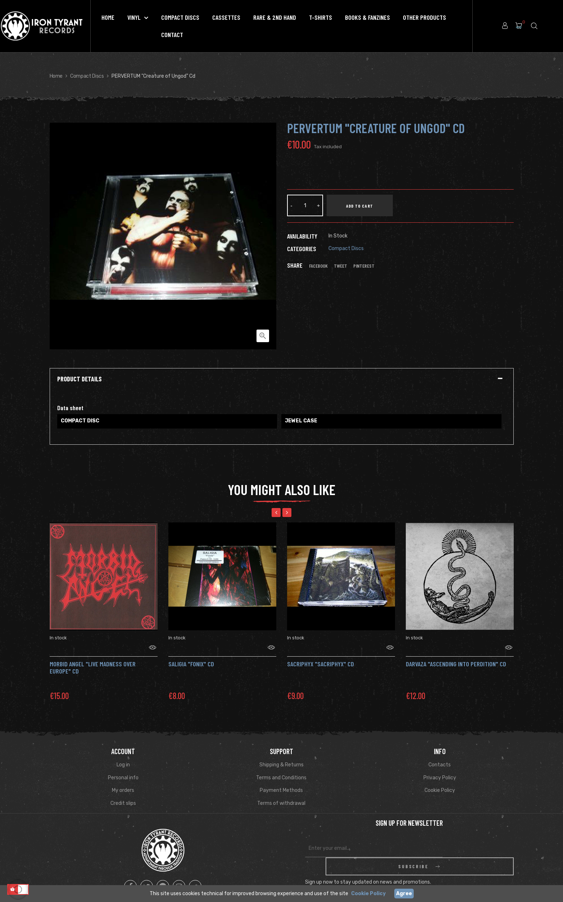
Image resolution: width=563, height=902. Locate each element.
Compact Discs (346, 248)
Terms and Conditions (281, 769)
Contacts (439, 756)
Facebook (318, 265)
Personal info (123, 769)
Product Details (79, 379)
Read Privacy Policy (453, 867)
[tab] (281, 379)
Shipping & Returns (281, 756)
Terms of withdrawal (281, 794)
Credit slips (123, 794)
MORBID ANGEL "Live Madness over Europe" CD (93, 658)
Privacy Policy (439, 769)
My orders (123, 781)
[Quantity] (305, 205)
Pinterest (363, 265)
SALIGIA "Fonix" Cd (191, 655)
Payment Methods (281, 781)
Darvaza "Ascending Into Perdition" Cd (456, 655)
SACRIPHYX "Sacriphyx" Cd (320, 655)
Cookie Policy (439, 781)
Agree (404, 893)
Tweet (340, 265)
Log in (123, 756)
